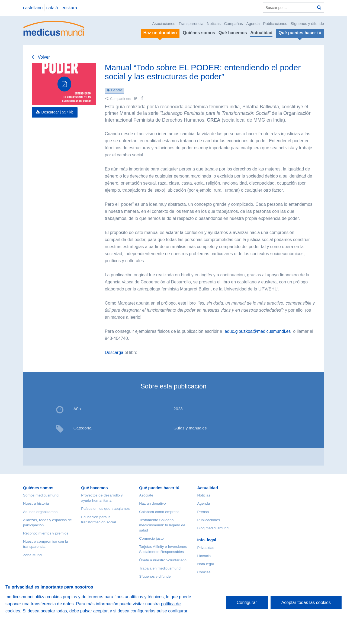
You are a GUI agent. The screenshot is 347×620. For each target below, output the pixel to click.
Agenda (253, 23)
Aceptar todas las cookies (306, 602)
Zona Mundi (33, 555)
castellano (33, 7)
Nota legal (205, 564)
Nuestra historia (36, 503)
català (52, 7)
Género (116, 90)
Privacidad (205, 548)
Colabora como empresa (159, 512)
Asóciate (146, 495)
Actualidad (261, 32)
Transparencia (191, 23)
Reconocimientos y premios (45, 533)
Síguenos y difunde (307, 23)
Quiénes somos (199, 32)
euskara (69, 7)
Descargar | (57, 112)
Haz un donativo (152, 503)
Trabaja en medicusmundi (160, 568)
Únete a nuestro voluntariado (163, 560)
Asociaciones (163, 23)
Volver (44, 57)
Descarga (114, 352)
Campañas (233, 23)
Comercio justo (151, 538)
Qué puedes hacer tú (159, 487)
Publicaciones (275, 23)
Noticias (214, 23)
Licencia (204, 556)
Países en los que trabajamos (105, 509)
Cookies (203, 572)
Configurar (247, 602)
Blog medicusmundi (213, 528)
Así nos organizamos (40, 512)
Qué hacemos (233, 32)
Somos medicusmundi (41, 495)
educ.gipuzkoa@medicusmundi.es (258, 331)
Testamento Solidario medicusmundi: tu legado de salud (162, 525)
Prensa (203, 512)
